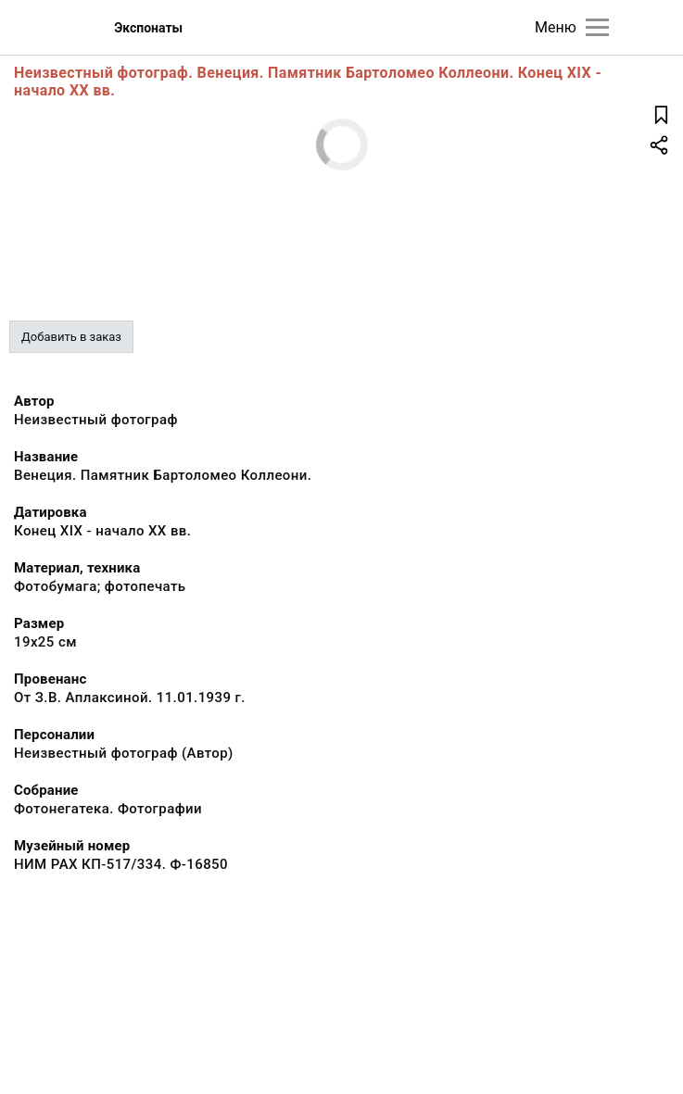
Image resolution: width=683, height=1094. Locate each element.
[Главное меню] (597, 27)
